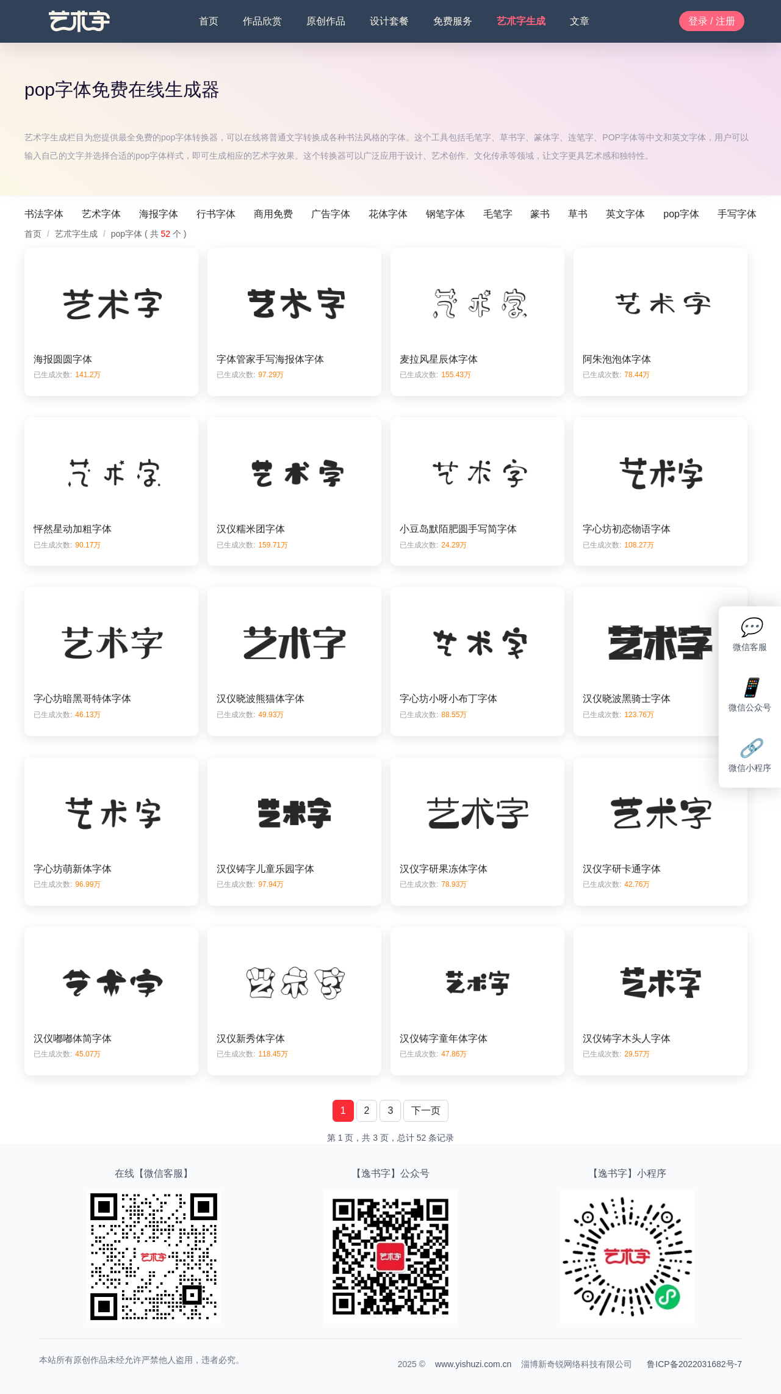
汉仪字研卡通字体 (622, 869)
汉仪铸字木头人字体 (627, 1038)
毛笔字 (498, 214)
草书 (578, 214)
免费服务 (452, 21)
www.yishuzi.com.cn (473, 1364)
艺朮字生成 (521, 21)
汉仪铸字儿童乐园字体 (265, 869)
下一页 (426, 1110)
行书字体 (216, 214)
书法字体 (43, 214)
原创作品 (325, 21)
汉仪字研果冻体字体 (444, 869)
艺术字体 (101, 214)
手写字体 (737, 214)
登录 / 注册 (711, 21)
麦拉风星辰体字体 (439, 359)
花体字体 (388, 214)
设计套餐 (389, 21)
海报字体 (158, 214)
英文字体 (625, 214)
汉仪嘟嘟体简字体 (73, 1038)
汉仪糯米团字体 (251, 529)
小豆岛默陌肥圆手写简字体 (458, 529)
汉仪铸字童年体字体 (444, 1038)
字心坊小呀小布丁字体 (448, 698)
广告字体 (330, 214)
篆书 (540, 214)
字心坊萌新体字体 (73, 869)
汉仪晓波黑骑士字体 (627, 698)
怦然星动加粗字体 (73, 529)
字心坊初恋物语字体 (627, 529)
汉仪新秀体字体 (251, 1038)
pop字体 (681, 214)
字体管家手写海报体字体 (270, 359)
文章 (579, 21)
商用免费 (273, 214)
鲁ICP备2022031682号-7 (694, 1364)
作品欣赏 (262, 21)
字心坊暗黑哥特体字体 (82, 698)
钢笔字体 (445, 214)
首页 (208, 21)
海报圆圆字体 (63, 359)
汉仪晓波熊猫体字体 (260, 698)
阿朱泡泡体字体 (617, 359)
